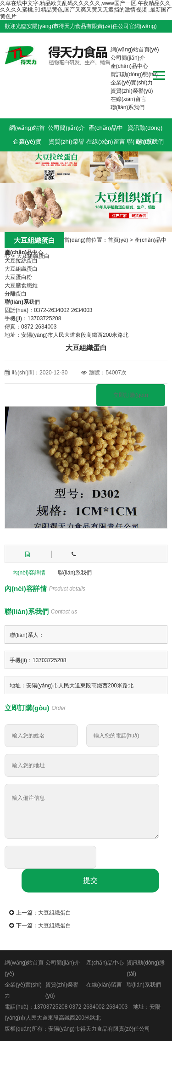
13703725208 (50, 1007)
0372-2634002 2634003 (98, 1007)
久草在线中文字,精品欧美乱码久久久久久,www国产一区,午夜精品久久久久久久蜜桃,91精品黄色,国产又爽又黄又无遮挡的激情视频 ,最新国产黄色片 (86, 10)
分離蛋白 (16, 293)
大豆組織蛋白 (33, 256)
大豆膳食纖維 (21, 285)
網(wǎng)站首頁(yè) (135, 49)
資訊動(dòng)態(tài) (134, 74)
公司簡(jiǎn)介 (128, 58)
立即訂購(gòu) (130, 395)
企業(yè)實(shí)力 (132, 82)
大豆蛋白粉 (18, 277)
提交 (90, 880)
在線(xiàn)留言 (128, 99)
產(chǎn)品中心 (129, 66)
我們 (22, 302)
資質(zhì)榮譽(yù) (132, 91)
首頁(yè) (118, 240)
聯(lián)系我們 (128, 107)
